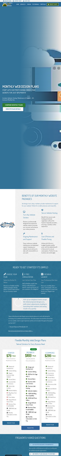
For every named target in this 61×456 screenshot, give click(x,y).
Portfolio (43, 4)
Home (17, 4)
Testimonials (35, 4)
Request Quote (53, 4)
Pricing (29, 4)
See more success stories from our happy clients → (20, 331)
